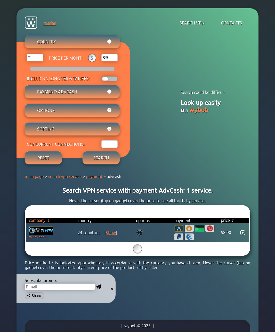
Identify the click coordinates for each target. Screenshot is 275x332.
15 (137, 249)
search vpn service (65, 176)
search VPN (192, 23)
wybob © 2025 (137, 325)
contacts (231, 23)
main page (34, 176)
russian (49, 23)
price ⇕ (227, 220)
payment (94, 176)
